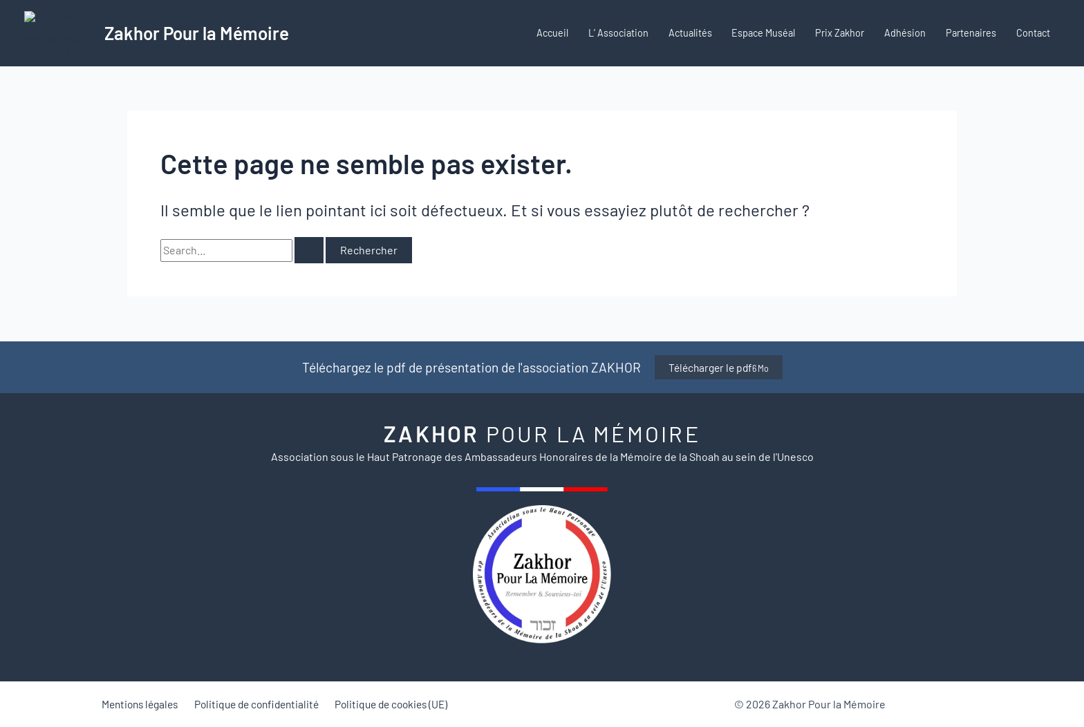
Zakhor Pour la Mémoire (196, 45)
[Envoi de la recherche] (309, 275)
